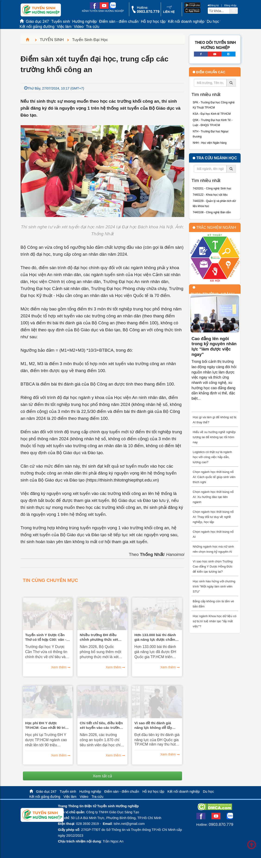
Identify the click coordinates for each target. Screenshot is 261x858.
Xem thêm (59, 667)
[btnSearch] (234, 10)
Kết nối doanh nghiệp (186, 21)
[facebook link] (94, 7)
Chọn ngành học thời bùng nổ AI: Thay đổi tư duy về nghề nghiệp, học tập (213, 517)
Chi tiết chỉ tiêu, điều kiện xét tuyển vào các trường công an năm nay (101, 725)
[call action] (145, 12)
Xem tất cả (102, 776)
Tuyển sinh (68, 791)
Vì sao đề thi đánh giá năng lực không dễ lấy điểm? (153, 725)
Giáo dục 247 (46, 791)
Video (79, 26)
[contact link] (169, 12)
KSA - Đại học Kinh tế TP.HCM (212, 113)
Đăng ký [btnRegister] (213, 5)
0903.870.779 (221, 824)
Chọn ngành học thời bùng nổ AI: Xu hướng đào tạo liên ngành (213, 497)
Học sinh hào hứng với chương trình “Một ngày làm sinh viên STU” (214, 586)
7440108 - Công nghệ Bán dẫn (212, 212)
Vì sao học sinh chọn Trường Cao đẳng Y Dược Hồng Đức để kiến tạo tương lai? (213, 566)
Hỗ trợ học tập (153, 21)
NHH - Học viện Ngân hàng (209, 142)
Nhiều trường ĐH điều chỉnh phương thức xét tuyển (99, 637)
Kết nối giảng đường (37, 26)
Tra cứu (92, 26)
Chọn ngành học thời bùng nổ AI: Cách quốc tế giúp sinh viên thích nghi (214, 477)
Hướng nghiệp (90, 791)
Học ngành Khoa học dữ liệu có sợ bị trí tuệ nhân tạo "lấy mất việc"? (214, 621)
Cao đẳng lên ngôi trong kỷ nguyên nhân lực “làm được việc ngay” (214, 346)
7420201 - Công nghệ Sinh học (212, 188)
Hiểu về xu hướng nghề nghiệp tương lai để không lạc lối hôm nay (214, 437)
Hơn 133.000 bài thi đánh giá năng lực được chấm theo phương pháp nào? (155, 637)
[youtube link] (104, 7)
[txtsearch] (219, 10)
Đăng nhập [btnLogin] (230, 5)
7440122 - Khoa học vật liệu (210, 194)
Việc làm (64, 26)
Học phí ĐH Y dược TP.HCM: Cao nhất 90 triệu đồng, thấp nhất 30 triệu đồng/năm (47, 725)
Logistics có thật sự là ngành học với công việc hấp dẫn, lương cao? (212, 457)
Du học (213, 21)
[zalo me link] (112, 7)
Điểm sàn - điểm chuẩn (118, 21)
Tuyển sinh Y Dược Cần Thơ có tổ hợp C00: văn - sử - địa (45, 637)
